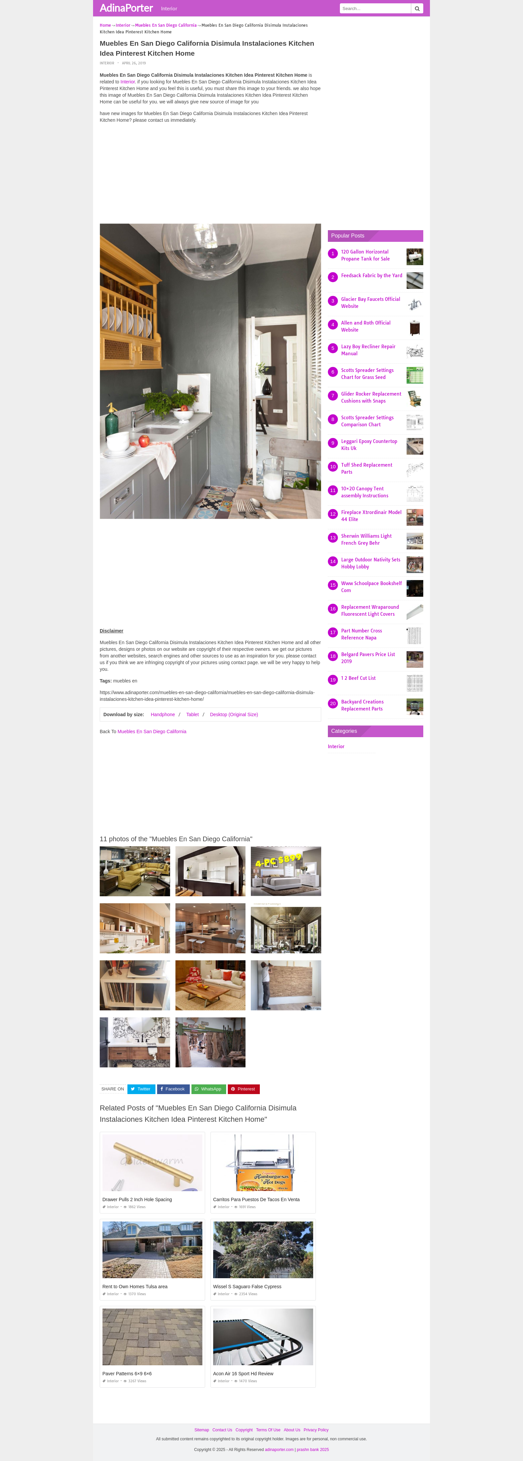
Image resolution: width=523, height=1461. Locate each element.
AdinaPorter (126, 8)
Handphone (163, 714)
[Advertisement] (210, 175)
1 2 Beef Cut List (358, 678)
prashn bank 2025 (313, 1449)
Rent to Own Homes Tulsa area (134, 1286)
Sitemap (201, 1429)
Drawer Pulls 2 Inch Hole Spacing (137, 1199)
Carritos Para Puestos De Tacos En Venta (256, 1199)
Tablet (192, 714)
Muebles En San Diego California (151, 731)
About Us (292, 1429)
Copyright (243, 1429)
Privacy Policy (316, 1429)
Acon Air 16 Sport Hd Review (243, 1373)
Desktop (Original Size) (234, 714)
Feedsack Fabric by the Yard (371, 276)
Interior (169, 8)
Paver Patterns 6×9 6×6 (127, 1373)
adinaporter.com (279, 1449)
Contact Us (222, 1429)
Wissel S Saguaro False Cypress (247, 1286)
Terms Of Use (268, 1429)
